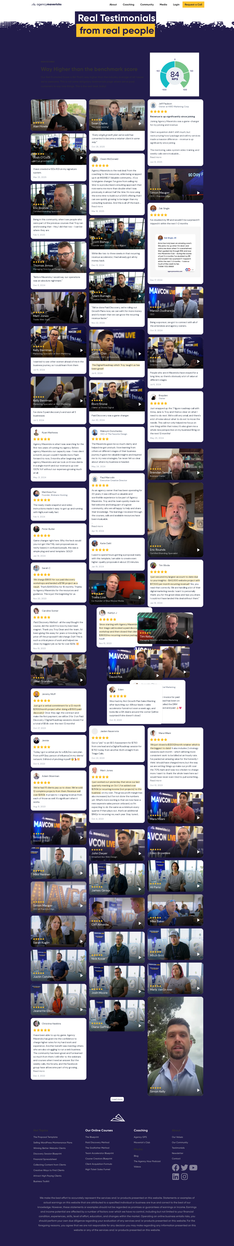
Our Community (180, 1125)
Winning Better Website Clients (49, 1131)
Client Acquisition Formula (98, 1147)
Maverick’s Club (142, 1125)
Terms (158, 1239)
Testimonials (178, 1130)
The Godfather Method (97, 1130)
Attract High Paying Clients (47, 1158)
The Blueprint (92, 1120)
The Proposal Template (45, 1120)
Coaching (128, 4)
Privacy (194, 1239)
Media (163, 4)
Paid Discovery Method (97, 1125)
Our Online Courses (99, 1113)
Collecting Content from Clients (49, 1147)
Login (176, 4)
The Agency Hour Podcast (147, 1144)
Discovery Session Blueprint (47, 1136)
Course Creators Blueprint (98, 1141)
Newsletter (177, 1136)
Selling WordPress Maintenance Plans (52, 1125)
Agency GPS (140, 1120)
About (113, 4)
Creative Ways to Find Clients (48, 1153)
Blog (136, 1139)
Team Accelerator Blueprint (99, 1136)
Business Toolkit (41, 1164)
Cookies (176, 1239)
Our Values (177, 1120)
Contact (176, 1141)
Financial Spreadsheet (45, 1142)
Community (147, 4)
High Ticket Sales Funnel (97, 1152)
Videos (137, 1149)
